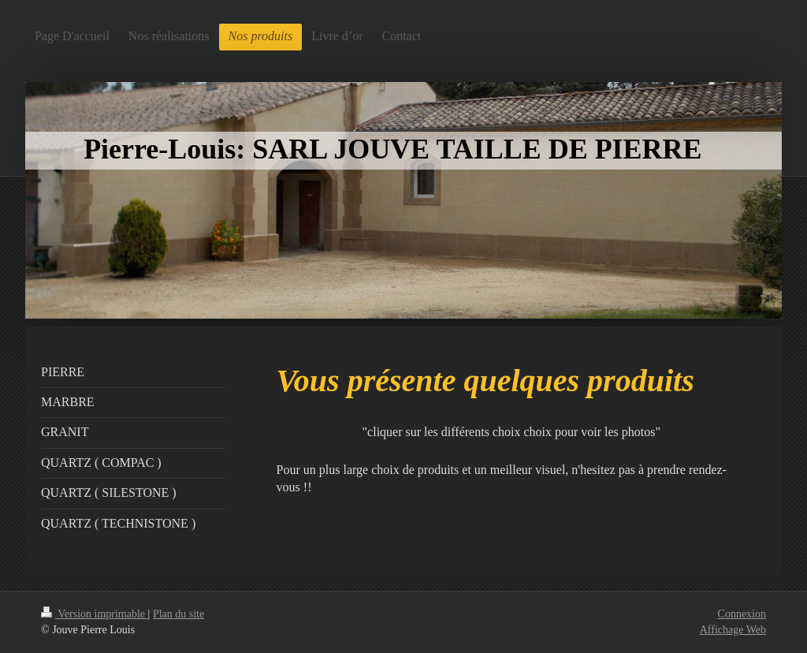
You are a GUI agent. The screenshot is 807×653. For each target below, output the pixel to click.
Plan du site (178, 614)
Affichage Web (733, 630)
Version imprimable (94, 614)
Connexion (742, 614)
